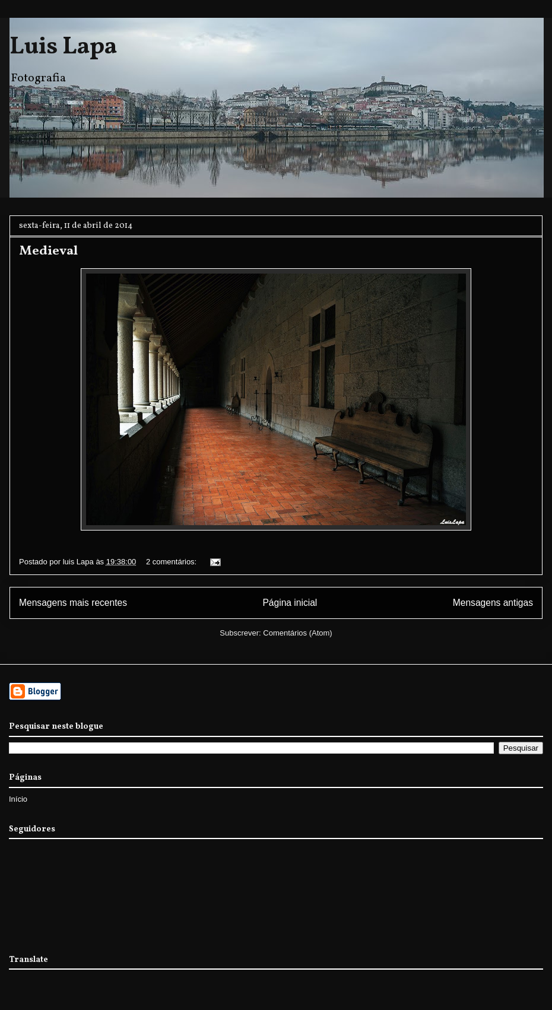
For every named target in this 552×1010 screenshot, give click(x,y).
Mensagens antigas (493, 603)
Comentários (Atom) (297, 632)
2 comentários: (172, 561)
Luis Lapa (63, 47)
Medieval (48, 251)
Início (18, 799)
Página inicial (289, 603)
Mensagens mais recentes (73, 603)
